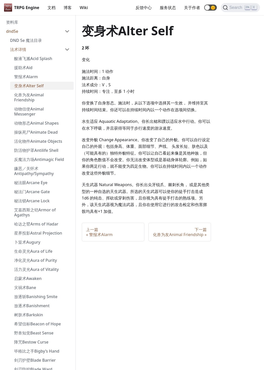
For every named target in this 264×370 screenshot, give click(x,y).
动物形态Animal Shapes (36, 123)
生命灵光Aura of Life (33, 251)
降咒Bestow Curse (31, 342)
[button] (210, 8)
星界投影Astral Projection (38, 233)
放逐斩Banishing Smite (36, 296)
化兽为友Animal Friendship (29, 97)
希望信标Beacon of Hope (37, 324)
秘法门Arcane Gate (32, 191)
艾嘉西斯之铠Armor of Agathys (35, 212)
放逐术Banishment (31, 305)
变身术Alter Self (29, 86)
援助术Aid (23, 67)
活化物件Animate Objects (38, 141)
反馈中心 (144, 7)
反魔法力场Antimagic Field (39, 159)
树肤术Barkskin (28, 315)
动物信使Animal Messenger (29, 111)
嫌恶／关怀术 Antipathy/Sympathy (34, 171)
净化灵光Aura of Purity (35, 260)
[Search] (240, 7)
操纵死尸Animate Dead (36, 132)
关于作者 (192, 7)
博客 (68, 7)
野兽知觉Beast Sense (34, 333)
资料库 (12, 22)
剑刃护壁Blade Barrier (35, 360)
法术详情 (18, 49)
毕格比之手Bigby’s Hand (36, 351)
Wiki (84, 7)
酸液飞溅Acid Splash (33, 58)
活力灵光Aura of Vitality (36, 269)
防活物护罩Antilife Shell (36, 150)
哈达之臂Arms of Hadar (36, 224)
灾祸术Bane (25, 287)
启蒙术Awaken (28, 278)
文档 (51, 7)
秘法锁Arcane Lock (31, 201)
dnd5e (12, 31)
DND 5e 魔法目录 (26, 40)
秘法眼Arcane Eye (30, 182)
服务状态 (168, 7)
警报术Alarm (26, 76)
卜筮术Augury (27, 242)
